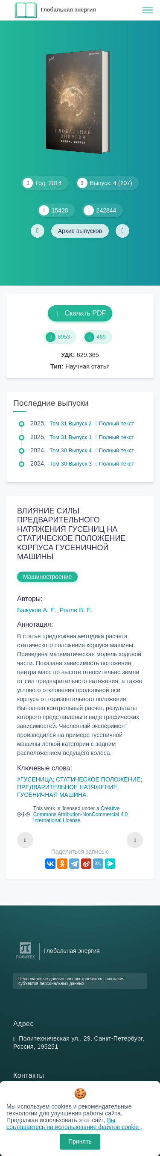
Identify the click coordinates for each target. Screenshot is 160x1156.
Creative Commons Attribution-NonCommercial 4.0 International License (80, 814)
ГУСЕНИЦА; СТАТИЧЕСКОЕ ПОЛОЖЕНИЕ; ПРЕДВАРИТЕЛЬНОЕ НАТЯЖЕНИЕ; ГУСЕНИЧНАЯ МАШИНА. (79, 787)
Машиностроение (47, 576)
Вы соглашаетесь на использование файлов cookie (73, 1123)
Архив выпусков (80, 230)
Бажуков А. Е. (36, 610)
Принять (80, 1141)
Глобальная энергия (68, 9)
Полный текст (115, 423)
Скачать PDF (80, 313)
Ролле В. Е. (76, 610)
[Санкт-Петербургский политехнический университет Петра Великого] (25, 958)
